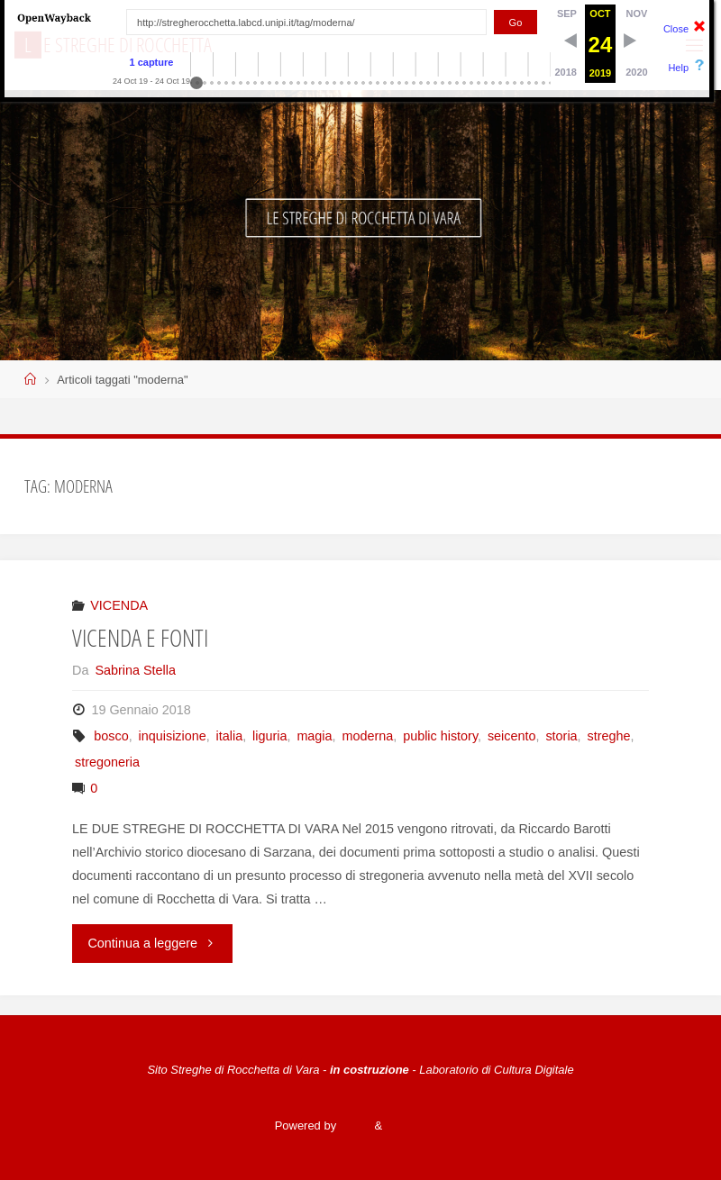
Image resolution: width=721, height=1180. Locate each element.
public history (440, 736)
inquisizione (172, 736)
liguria (269, 736)
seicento (512, 736)
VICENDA (119, 605)
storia (561, 736)
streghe (608, 736)
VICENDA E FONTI (140, 637)
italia (229, 736)
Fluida (353, 1125)
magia (314, 736)
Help (678, 67)
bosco (111, 736)
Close (676, 28)
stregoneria (107, 762)
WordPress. (416, 1125)
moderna (367, 736)
